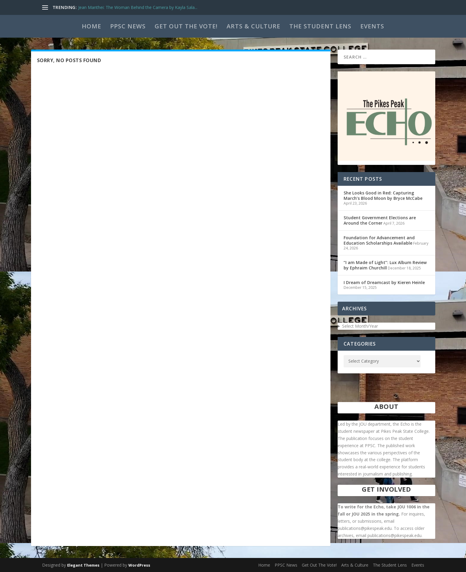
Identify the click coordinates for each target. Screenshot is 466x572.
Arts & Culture (253, 26)
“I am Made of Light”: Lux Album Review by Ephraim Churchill (385, 265)
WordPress (139, 565)
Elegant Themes (83, 565)
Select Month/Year (360, 326)
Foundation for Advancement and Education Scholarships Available (379, 240)
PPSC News (128, 26)
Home (91, 26)
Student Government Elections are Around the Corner (380, 220)
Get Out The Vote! (186, 26)
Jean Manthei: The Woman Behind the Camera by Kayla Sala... (137, 7)
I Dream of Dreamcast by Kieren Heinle (384, 282)
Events (372, 26)
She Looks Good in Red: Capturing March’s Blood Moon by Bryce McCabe (383, 195)
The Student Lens (320, 26)
